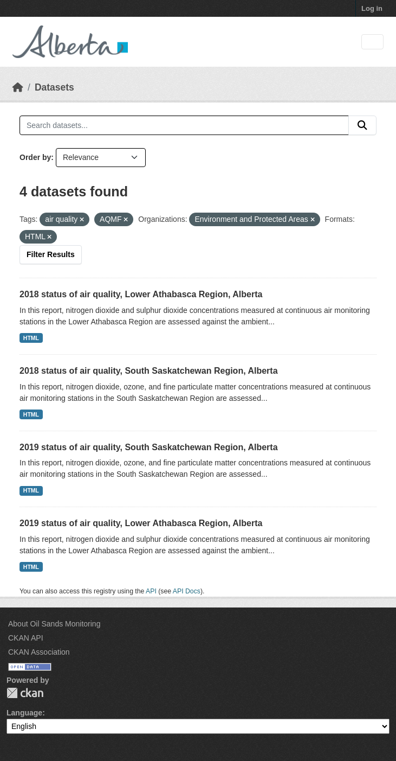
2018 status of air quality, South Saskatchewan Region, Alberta (149, 370)
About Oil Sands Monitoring (54, 623)
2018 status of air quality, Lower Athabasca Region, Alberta (141, 294)
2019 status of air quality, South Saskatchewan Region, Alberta (149, 447)
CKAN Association (39, 652)
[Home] (17, 87)
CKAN (25, 693)
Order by (35, 157)
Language (24, 712)
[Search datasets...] (184, 125)
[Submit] (362, 125)
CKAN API (25, 638)
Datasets (54, 87)
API (151, 591)
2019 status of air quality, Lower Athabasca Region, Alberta (141, 523)
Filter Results (51, 254)
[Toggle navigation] (372, 42)
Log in (371, 8)
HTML (31, 338)
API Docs (186, 591)
